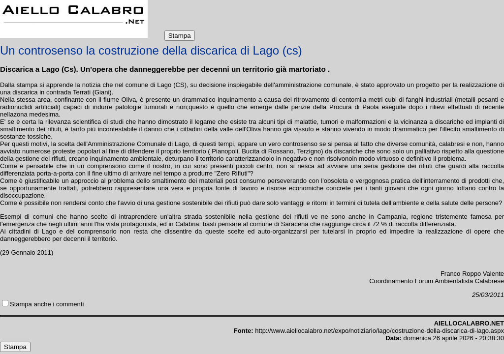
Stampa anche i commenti (47, 304)
